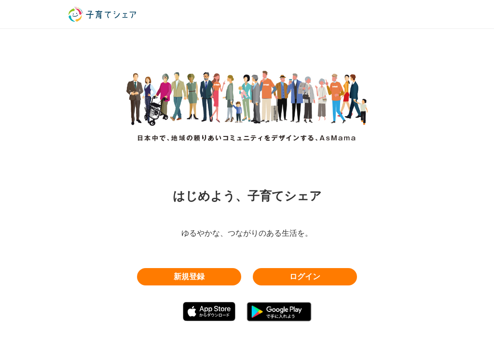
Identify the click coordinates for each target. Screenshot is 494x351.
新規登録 (189, 276)
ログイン (304, 276)
